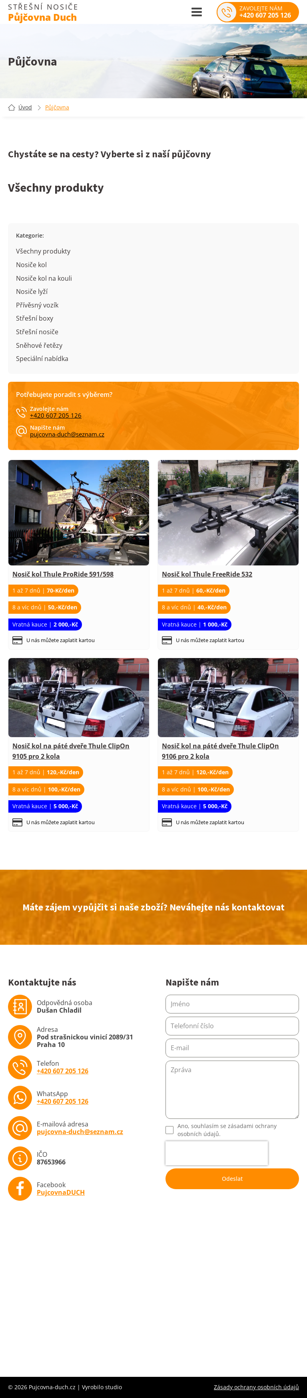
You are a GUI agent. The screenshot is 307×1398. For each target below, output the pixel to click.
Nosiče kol (31, 264)
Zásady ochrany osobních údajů (256, 1387)
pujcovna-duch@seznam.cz (67, 434)
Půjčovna (57, 107)
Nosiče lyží (32, 291)
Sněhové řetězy (39, 345)
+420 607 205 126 (56, 415)
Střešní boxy (34, 318)
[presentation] (216, 1153)
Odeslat (232, 1178)
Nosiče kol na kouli (44, 278)
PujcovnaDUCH (61, 1192)
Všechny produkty (43, 251)
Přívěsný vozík (37, 305)
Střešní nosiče (37, 331)
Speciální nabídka (42, 358)
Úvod (25, 107)
